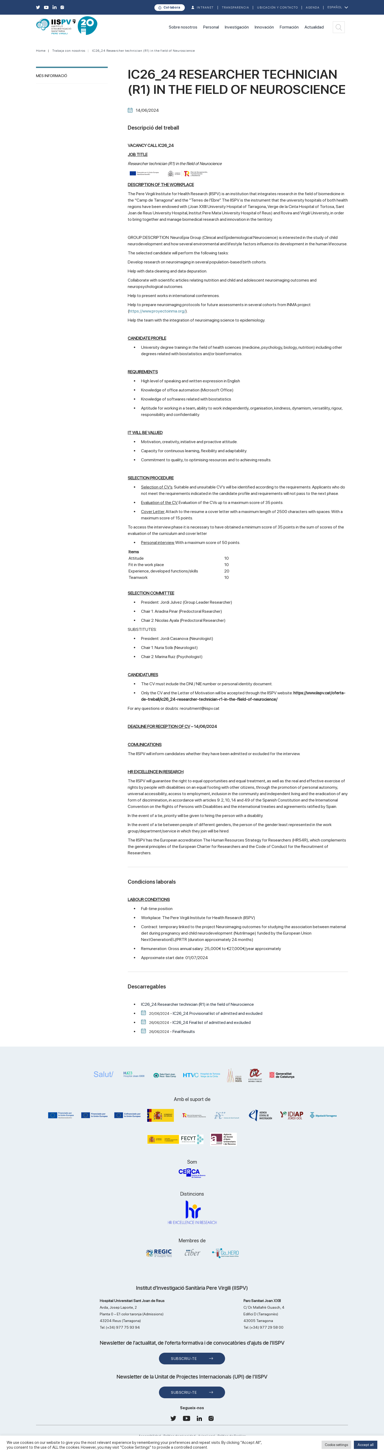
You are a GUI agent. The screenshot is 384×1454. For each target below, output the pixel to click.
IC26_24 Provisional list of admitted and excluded (217, 1013)
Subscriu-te (184, 1358)
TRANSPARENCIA (235, 7)
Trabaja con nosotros (68, 51)
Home (41, 51)
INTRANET (205, 7)
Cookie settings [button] (336, 1445)
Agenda (312, 7)
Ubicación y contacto (277, 7)
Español (334, 7)
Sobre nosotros (183, 27)
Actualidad (314, 27)
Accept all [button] (366, 1445)
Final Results (184, 1031)
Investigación (237, 27)
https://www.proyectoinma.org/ (157, 311)
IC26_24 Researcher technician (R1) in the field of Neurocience (197, 1004)
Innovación (264, 27)
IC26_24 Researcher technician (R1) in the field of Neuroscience (143, 51)
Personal (211, 27)
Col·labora (171, 7)
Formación (289, 27)
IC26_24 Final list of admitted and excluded (212, 1022)
